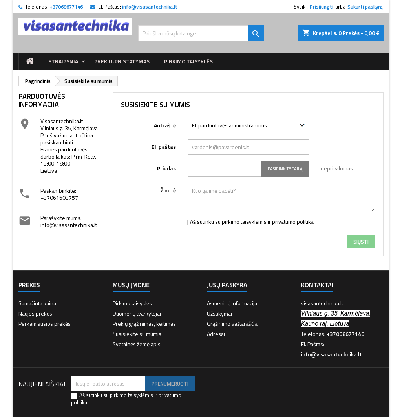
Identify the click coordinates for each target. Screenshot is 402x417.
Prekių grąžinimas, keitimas (144, 323)
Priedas (166, 168)
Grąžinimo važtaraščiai (233, 323)
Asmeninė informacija (232, 303)
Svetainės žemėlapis (137, 344)
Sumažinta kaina (37, 303)
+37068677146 (66, 7)
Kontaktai (317, 285)
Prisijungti (321, 7)
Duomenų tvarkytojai (137, 313)
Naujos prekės (35, 313)
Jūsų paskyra (227, 285)
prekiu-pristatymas (122, 61)
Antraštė (165, 125)
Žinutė (168, 190)
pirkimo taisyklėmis (244, 222)
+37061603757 (59, 198)
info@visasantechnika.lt (149, 7)
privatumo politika (293, 222)
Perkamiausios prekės (44, 323)
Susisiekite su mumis (137, 334)
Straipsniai (64, 61)
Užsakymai (219, 313)
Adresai (216, 334)
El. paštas (164, 146)
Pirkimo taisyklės (188, 61)
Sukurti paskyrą (365, 7)
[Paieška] (201, 33)
